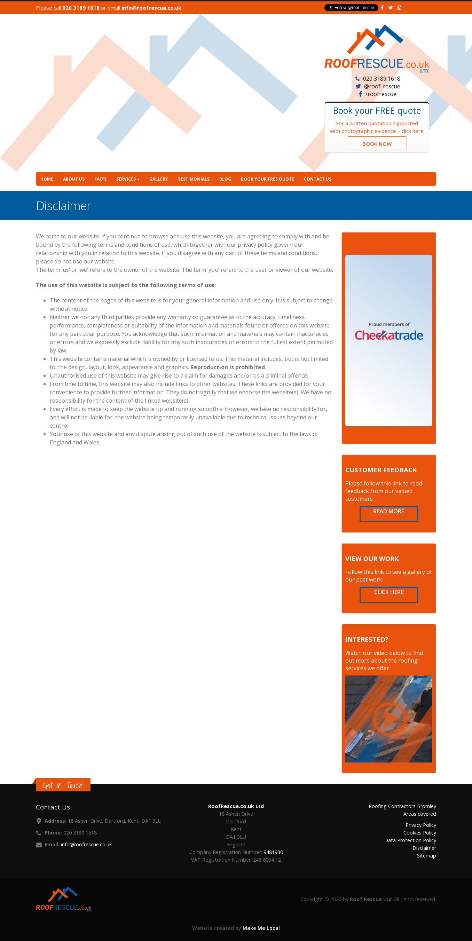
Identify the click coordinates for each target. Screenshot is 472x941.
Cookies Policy (419, 832)
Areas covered (419, 813)
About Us (74, 179)
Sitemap (426, 855)
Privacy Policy (421, 825)
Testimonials (194, 179)
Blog (225, 179)
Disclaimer (424, 848)
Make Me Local (261, 928)
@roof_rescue (382, 86)
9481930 (273, 852)
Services (126, 179)
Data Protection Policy (410, 840)
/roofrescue (380, 94)
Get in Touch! (63, 785)
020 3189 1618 (81, 7)
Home (46, 179)
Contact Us (317, 179)
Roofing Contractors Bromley (402, 806)
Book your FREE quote (267, 179)
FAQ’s (100, 179)
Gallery (158, 179)
